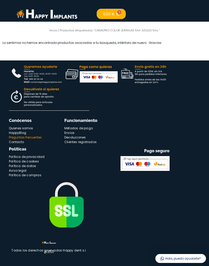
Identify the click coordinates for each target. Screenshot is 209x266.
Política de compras (25, 175)
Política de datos (22, 166)
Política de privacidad (26, 157)
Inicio (53, 30)
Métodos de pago (78, 128)
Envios (69, 133)
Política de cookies (24, 161)
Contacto (16, 142)
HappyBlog (17, 133)
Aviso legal (17, 170)
